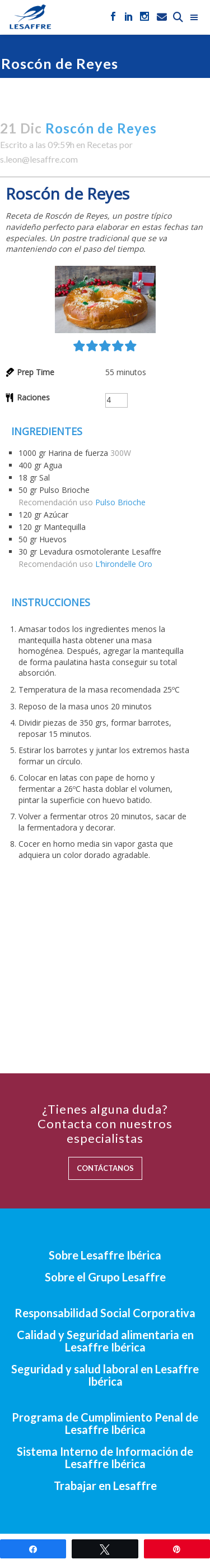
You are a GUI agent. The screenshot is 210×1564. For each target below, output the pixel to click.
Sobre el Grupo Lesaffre (105, 1277)
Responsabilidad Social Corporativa (105, 1313)
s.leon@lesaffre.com (39, 159)
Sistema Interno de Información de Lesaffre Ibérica (105, 1457)
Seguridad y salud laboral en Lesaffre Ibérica (105, 1375)
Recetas (102, 144)
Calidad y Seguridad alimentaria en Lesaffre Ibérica (105, 1340)
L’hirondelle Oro (123, 564)
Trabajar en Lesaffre (105, 1485)
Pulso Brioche (120, 502)
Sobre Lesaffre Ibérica (105, 1255)
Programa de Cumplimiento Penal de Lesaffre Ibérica (105, 1423)
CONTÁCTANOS (105, 1168)
